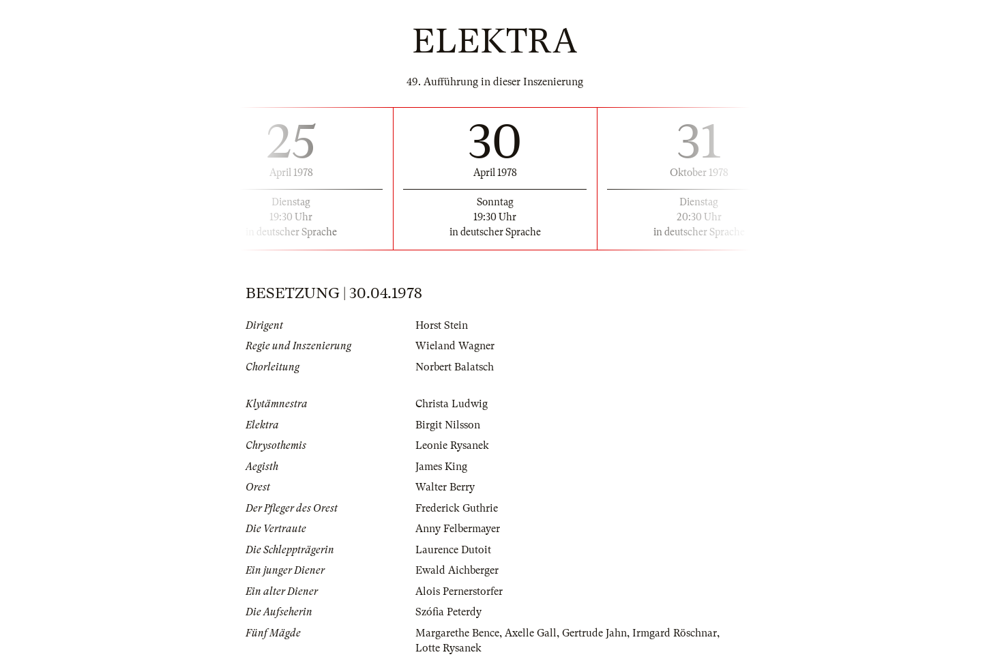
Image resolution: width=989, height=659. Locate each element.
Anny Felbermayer (457, 529)
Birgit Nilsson (447, 425)
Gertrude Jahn (594, 633)
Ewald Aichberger (457, 570)
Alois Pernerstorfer (459, 591)
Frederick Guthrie (456, 508)
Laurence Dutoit (453, 550)
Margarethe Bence (457, 633)
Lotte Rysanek (448, 648)
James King (441, 466)
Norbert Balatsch (454, 367)
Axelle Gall (531, 633)
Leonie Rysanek (452, 445)
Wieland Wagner (454, 346)
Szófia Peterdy (448, 612)
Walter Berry (445, 487)
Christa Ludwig (451, 404)
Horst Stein (441, 325)
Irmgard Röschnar (674, 633)
